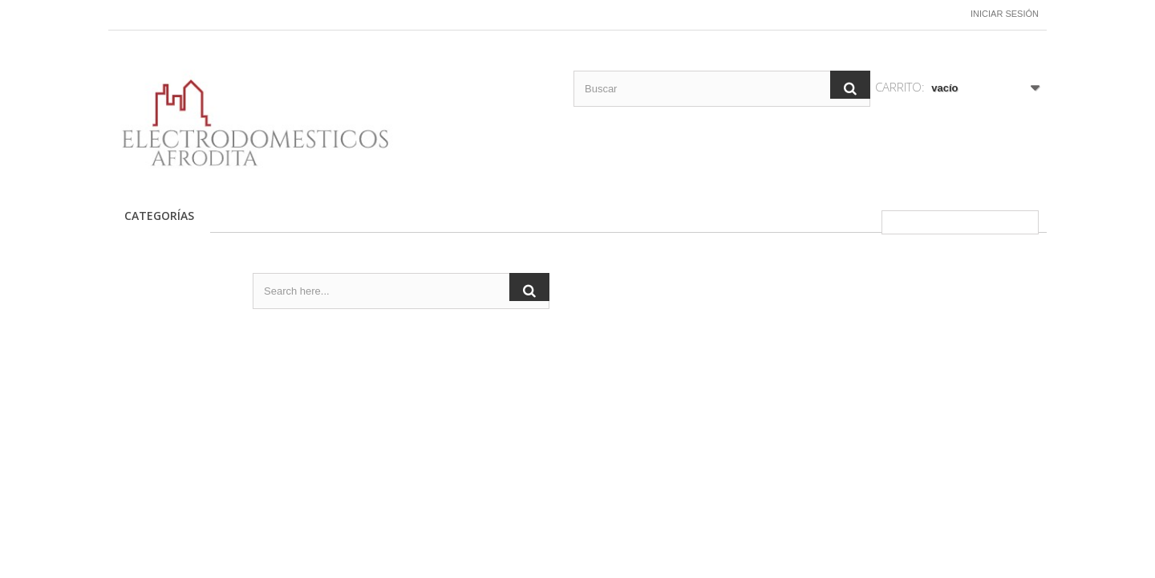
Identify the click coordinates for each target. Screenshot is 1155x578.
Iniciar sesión (1005, 13)
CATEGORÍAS (159, 215)
